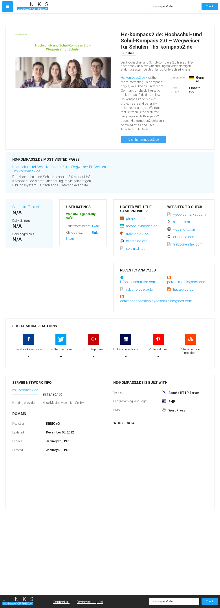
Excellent (98, 226)
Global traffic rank (26, 207)
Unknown (98, 232)
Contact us (61, 602)
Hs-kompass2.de (133, 77)
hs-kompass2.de (25, 390)
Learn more (74, 238)
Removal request (90, 602)
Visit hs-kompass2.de (143, 139)
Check (209, 6)
